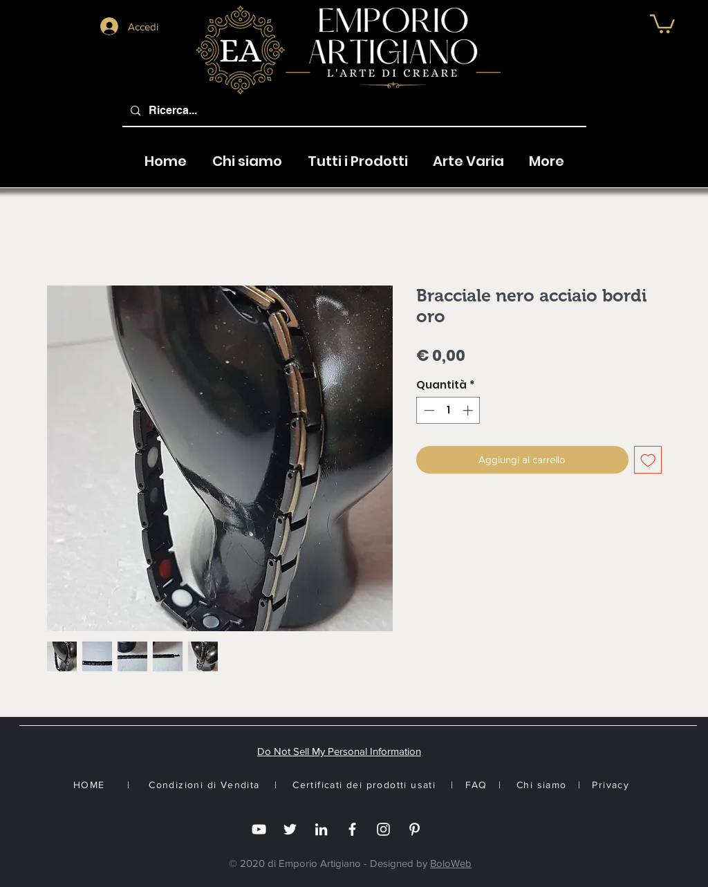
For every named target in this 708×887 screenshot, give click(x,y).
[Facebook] (352, 829)
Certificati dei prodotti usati (364, 784)
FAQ (476, 784)
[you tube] (259, 829)
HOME (89, 784)
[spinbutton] (448, 410)
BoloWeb (451, 863)
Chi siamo (541, 784)
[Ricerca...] (353, 111)
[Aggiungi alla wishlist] (648, 460)
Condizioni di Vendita (204, 784)
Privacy (610, 784)
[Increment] (469, 410)
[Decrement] (427, 410)
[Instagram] (383, 829)
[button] (662, 22)
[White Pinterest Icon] (414, 829)
